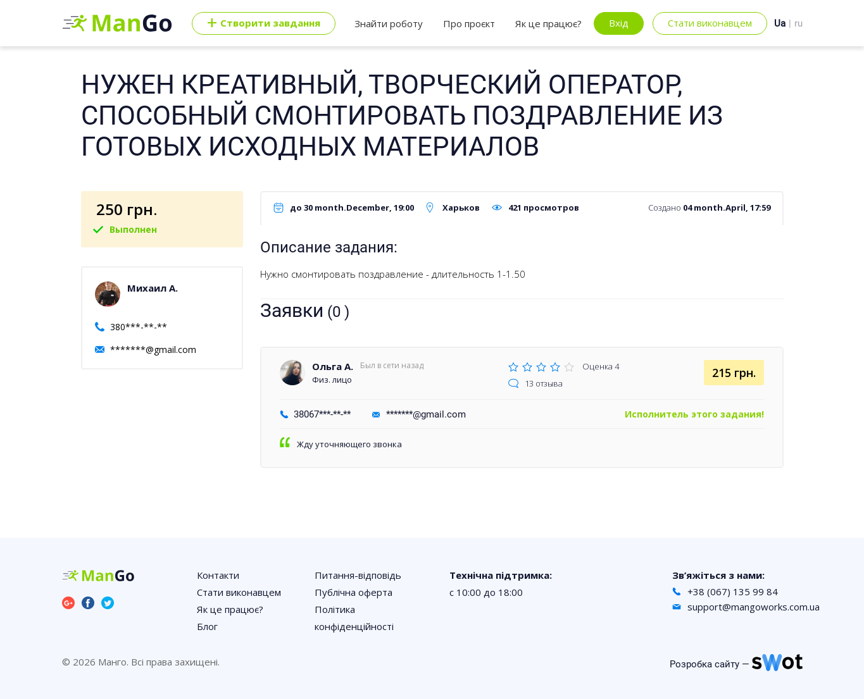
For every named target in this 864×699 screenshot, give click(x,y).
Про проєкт (469, 23)
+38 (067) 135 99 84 (732, 591)
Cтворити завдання (263, 23)
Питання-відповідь (358, 575)
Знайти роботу (388, 23)
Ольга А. (332, 366)
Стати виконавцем (710, 22)
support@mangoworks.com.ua (753, 606)
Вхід (619, 22)
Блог (207, 626)
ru (798, 23)
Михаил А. (152, 287)
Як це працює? (548, 23)
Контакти (218, 575)
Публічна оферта (353, 592)
